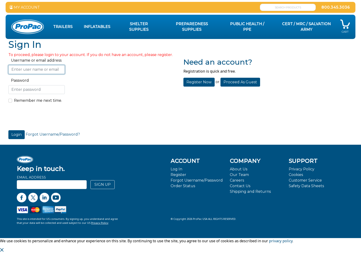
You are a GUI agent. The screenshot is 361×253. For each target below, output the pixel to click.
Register (178, 174)
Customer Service (305, 180)
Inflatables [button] (97, 27)
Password (18, 80)
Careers (237, 180)
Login (16, 134)
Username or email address (35, 60)
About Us (238, 169)
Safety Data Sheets (306, 186)
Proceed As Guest (240, 82)
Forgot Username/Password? (53, 134)
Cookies (296, 174)
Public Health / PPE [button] (247, 27)
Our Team (239, 174)
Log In (176, 169)
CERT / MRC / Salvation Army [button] (306, 27)
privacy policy (280, 240)
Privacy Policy (301, 169)
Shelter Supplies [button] (138, 27)
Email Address (31, 177)
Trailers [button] (62, 27)
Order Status (183, 186)
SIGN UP (102, 184)
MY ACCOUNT (24, 7)
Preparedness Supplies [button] (192, 27)
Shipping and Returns (250, 191)
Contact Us (240, 186)
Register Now (199, 82)
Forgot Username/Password (197, 180)
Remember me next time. (38, 100)
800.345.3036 (335, 7)
